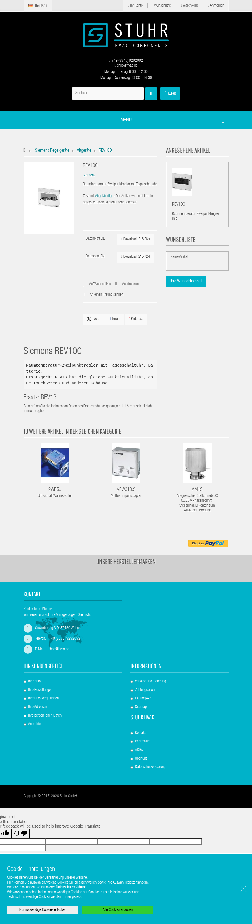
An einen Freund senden (106, 295)
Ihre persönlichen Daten (45, 716)
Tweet (93, 319)
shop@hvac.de (125, 66)
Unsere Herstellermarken (126, 561)
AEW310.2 (126, 489)
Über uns (141, 759)
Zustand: (89, 196)
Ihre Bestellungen (40, 690)
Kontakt (140, 733)
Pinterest (136, 319)
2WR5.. (54, 489)
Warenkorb (189, 5)
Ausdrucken (130, 284)
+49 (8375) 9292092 (126, 61)
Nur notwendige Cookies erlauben (42, 910)
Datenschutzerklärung (150, 767)
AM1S (197, 489)
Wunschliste (161, 5)
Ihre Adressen (37, 707)
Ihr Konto (135, 5)
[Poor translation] (21, 833)
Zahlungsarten (145, 690)
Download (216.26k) (135, 239)
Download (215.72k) (135, 256)
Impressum (143, 742)
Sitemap (141, 707)
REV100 (178, 205)
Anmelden (216, 5)
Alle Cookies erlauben (118, 910)
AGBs (139, 750)
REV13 (48, 398)
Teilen (115, 319)
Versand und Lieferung (150, 682)
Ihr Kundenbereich (44, 666)
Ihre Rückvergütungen (43, 699)
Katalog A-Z (143, 699)
